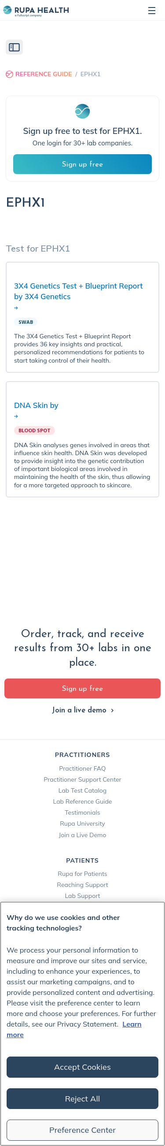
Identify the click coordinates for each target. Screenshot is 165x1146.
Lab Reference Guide (82, 801)
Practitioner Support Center (82, 779)
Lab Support (82, 896)
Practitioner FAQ (82, 768)
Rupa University (82, 823)
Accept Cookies (82, 1067)
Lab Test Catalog (82, 790)
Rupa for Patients (82, 874)
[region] (82, 1023)
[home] (36, 10)
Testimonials (82, 812)
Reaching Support (82, 885)
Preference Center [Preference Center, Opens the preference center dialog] (82, 1130)
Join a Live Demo (82, 835)
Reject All (82, 1099)
